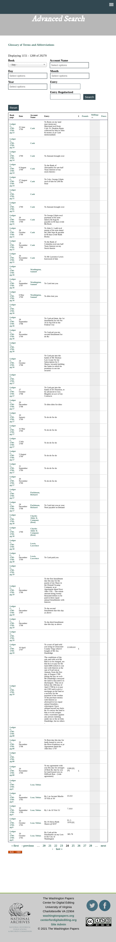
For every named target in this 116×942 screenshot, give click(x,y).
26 (78, 845)
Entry (54, 81)
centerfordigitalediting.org (58, 920)
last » (59, 848)
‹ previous (28, 845)
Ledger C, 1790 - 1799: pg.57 (13, 379)
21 (49, 845)
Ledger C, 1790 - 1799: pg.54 (13, 143)
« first (15, 845)
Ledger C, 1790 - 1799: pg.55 (13, 194)
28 (90, 845)
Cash (32, 128)
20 (44, 845)
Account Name (59, 60)
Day (10, 71)
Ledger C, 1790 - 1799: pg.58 (13, 519)
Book (11, 60)
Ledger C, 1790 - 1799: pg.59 (13, 570)
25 (73, 845)
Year (11, 81)
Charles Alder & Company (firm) (34, 519)
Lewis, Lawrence (34, 544)
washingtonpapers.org (58, 915)
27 (84, 845)
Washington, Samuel (35, 270)
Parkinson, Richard (35, 493)
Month (54, 71)
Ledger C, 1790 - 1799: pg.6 (13, 784)
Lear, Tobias (35, 785)
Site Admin (58, 924)
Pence (103, 116)
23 (61, 845)
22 (55, 845)
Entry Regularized (61, 92)
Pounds (85, 116)
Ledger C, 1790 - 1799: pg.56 (13, 270)
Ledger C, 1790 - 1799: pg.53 (13, 128)
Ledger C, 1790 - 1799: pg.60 (13, 731)
